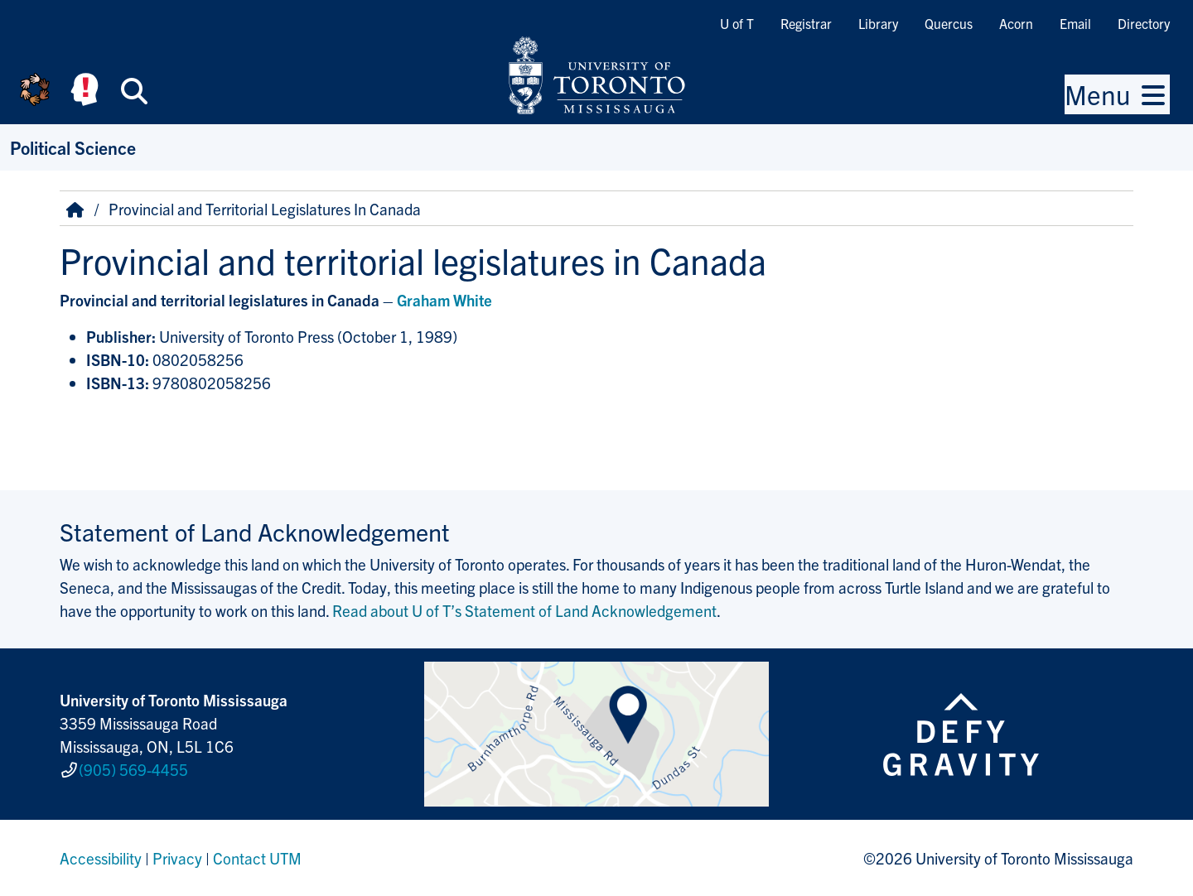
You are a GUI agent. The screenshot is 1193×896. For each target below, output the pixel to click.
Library (878, 23)
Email (1075, 23)
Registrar (806, 23)
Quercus (949, 23)
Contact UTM (257, 858)
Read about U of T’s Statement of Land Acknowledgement (524, 610)
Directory (1144, 23)
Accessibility (101, 858)
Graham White (444, 300)
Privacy (177, 858)
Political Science (73, 147)
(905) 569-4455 (133, 769)
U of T (737, 23)
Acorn (1016, 23)
